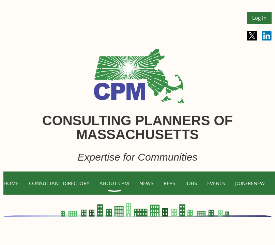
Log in (259, 17)
